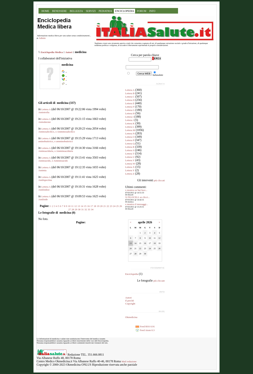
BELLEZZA (76, 11)
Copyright (130, 303)
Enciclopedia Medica (52, 52)
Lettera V (129, 160)
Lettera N (130, 133)
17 (91, 206)
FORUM (141, 11)
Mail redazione (129, 361)
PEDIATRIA (105, 11)
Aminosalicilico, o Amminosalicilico (56, 131)
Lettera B (129, 93)
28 (73, 209)
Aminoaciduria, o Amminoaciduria (55, 151)
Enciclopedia (131, 274)
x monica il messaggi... (136, 204)
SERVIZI (91, 11)
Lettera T (129, 153)
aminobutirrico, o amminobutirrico (55, 141)
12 (75, 206)
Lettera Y (129, 170)
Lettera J (129, 120)
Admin (42, 38)
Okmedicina (131, 317)
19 (98, 206)
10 (69, 206)
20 (101, 206)
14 (82, 206)
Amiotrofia (43, 112)
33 (89, 209)
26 (120, 206)
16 (88, 206)
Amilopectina (45, 180)
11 (72, 206)
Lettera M (130, 130)
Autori (68, 52)
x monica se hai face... (136, 190)
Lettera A (46, 109)
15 (85, 206)
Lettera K (130, 123)
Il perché (129, 300)
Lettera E (129, 103)
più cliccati (159, 180)
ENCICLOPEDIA (124, 11)
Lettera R (129, 147)
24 (114, 206)
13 (79, 206)
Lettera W (130, 163)
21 (104, 206)
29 (76, 209)
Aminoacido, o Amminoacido (53, 160)
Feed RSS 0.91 (145, 326)
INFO (152, 11)
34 (92, 209)
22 (108, 206)
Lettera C (129, 96)
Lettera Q (130, 143)
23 (111, 206)
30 (79, 209)
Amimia (42, 170)
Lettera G (130, 110)
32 (85, 209)
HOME (45, 11)
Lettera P (129, 140)
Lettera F (129, 106)
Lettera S (129, 150)
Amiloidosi (43, 189)
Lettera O (130, 136)
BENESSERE (59, 11)
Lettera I (129, 116)
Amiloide (43, 199)
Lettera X (130, 167)
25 (117, 206)
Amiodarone (44, 122)
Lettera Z (129, 173)
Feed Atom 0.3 (144, 330)
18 (95, 206)
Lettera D (130, 100)
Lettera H (130, 113)
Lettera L (129, 126)
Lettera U (130, 157)
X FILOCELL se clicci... (137, 197)
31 (82, 209)
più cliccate (159, 280)
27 (69, 209)
